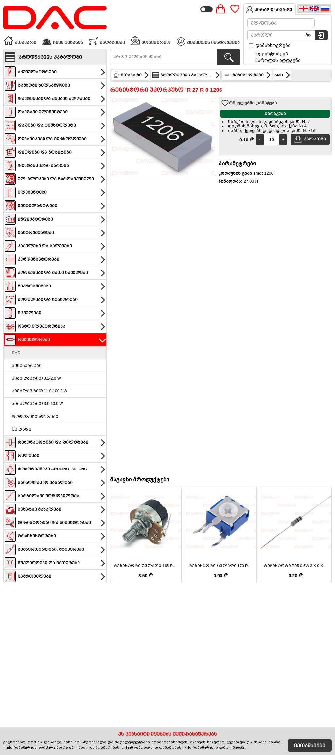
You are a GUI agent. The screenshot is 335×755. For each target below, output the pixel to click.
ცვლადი (21, 429)
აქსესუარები (27, 365)
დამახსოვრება (270, 45)
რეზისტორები (247, 75)
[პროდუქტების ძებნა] (228, 57)
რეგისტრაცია (271, 53)
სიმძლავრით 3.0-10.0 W (37, 404)
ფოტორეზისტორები (35, 416)
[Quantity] (271, 139)
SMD (16, 353)
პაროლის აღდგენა (278, 60)
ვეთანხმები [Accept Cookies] (309, 745)
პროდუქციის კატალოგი (186, 75)
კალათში (310, 139)
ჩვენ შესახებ (62, 40)
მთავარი (20, 40)
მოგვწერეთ (150, 40)
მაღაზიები (106, 40)
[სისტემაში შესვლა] (321, 35)
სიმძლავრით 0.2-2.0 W (36, 378)
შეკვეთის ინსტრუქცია (208, 41)
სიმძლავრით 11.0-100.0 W (39, 391)
